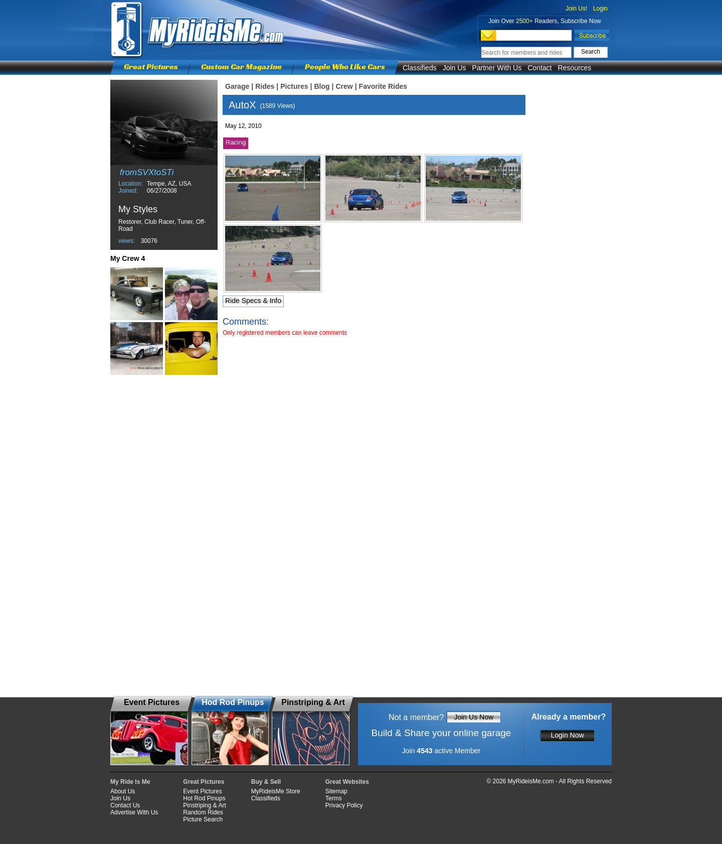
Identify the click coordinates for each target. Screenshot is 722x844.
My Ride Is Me (130, 781)
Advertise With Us (134, 812)
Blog (321, 86)
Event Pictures (202, 791)
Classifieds (420, 68)
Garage (237, 86)
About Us (122, 791)
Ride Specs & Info (253, 301)
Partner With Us (496, 68)
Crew (343, 86)
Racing (236, 142)
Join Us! (576, 8)
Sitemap (336, 791)
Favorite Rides (383, 86)
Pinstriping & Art (204, 805)
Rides (264, 86)
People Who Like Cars (345, 66)
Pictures (294, 86)
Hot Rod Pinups (204, 798)
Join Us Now (473, 717)
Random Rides (203, 812)
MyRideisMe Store (275, 791)
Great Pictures (151, 66)
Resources (574, 68)
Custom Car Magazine (241, 66)
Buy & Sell (266, 781)
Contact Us (125, 805)
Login (600, 8)
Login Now (567, 735)
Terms (333, 798)
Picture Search (203, 819)
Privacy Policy (344, 805)
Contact (539, 68)
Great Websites (347, 781)
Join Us (454, 68)
